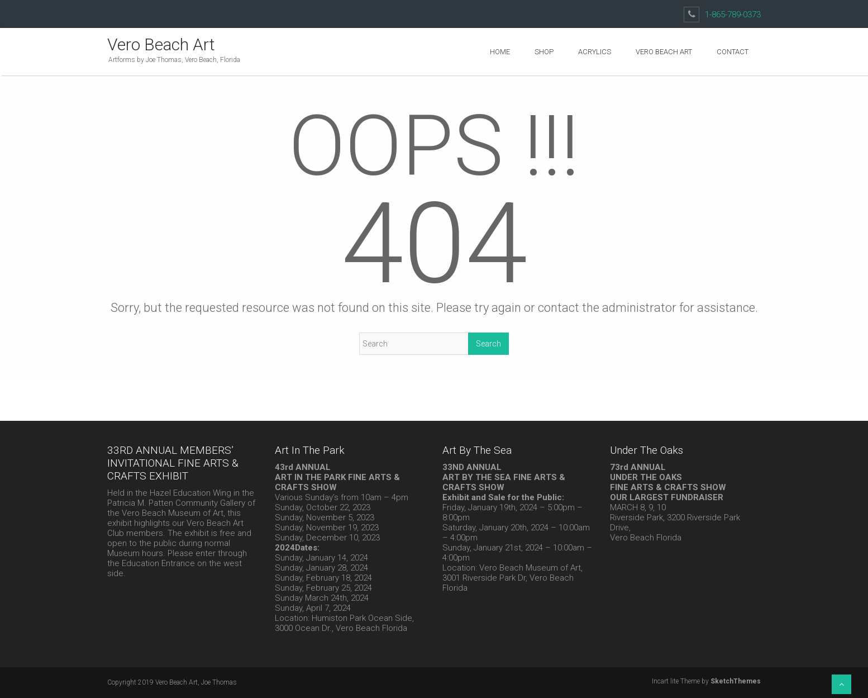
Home (500, 52)
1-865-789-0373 (733, 15)
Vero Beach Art (161, 44)
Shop (544, 52)
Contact (732, 52)
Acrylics (594, 52)
